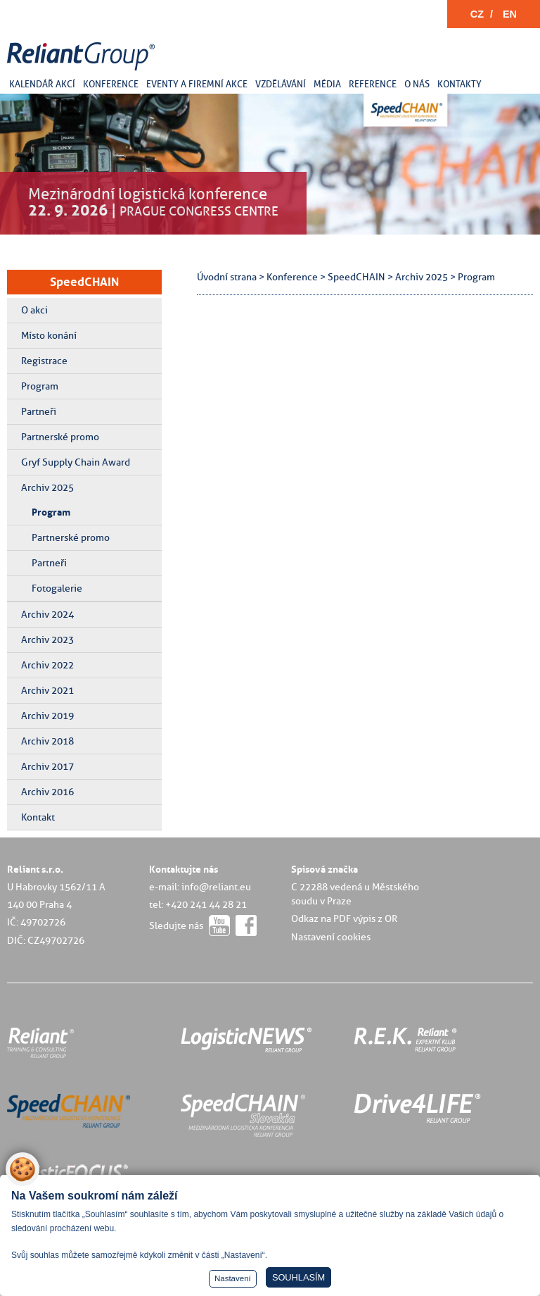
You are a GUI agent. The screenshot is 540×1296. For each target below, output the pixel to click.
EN (510, 14)
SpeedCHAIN (84, 281)
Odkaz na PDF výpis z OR (344, 918)
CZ (477, 14)
